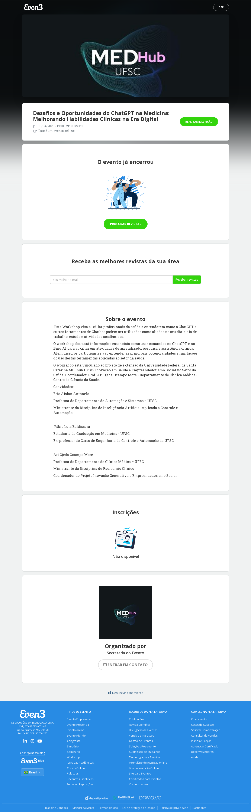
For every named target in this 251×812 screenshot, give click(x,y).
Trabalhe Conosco (56, 808)
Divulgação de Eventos (143, 730)
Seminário (73, 752)
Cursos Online (76, 768)
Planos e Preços (201, 741)
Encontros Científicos (80, 779)
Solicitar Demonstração (205, 730)
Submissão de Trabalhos (144, 752)
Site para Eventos (140, 773)
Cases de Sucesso (202, 725)
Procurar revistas (125, 224)
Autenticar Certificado (204, 746)
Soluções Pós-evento (142, 746)
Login (221, 7)
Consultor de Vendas (204, 735)
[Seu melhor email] (111, 279)
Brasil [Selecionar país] (32, 772)
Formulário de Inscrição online (148, 762)
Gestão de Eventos (141, 741)
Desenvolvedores (202, 752)
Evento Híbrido (76, 735)
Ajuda (194, 757)
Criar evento (199, 719)
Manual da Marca (83, 808)
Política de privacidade (174, 808)
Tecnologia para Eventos (144, 757)
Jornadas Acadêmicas (80, 762)
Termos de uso (108, 808)
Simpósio (73, 746)
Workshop (73, 757)
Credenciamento (139, 784)
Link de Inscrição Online (144, 768)
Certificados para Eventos (145, 779)
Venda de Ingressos (141, 735)
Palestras (72, 773)
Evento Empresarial (79, 719)
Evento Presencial (78, 725)
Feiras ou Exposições (80, 784)
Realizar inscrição (199, 122)
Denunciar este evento (125, 693)
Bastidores (199, 808)
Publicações (136, 719)
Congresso (74, 741)
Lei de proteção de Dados (138, 808)
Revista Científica (139, 725)
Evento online (75, 730)
